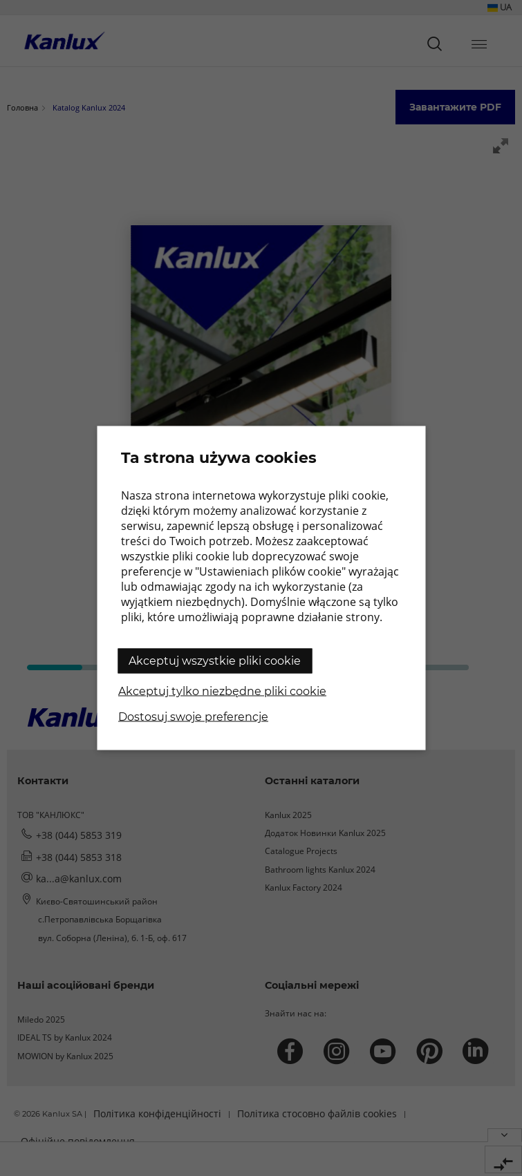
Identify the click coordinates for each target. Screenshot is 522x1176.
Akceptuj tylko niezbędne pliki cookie (222, 691)
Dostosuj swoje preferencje (193, 716)
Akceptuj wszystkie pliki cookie (215, 660)
